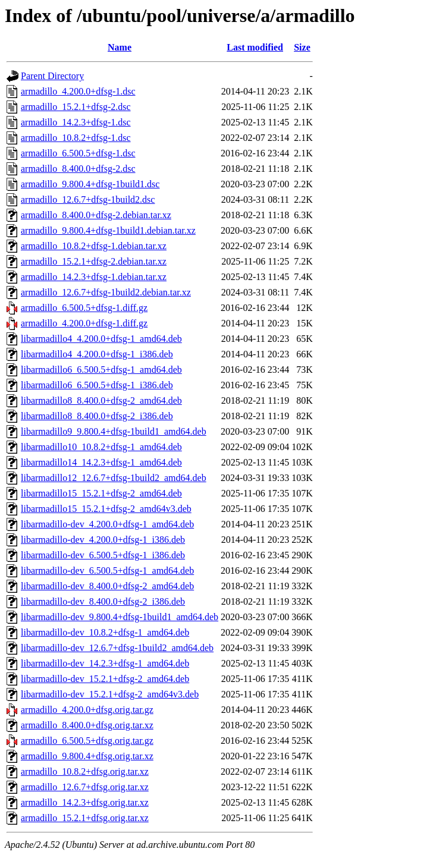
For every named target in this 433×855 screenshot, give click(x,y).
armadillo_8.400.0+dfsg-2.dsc (78, 169)
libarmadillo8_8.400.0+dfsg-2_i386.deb (97, 416)
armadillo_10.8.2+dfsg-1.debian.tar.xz (94, 246)
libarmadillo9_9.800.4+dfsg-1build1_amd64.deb (113, 431)
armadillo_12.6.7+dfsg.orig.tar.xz (85, 787)
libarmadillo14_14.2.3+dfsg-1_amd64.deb (101, 462)
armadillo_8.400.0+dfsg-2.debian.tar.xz (96, 215)
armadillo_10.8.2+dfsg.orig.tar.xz (85, 771)
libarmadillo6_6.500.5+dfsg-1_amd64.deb (101, 369)
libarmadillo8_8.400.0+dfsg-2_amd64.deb (101, 400)
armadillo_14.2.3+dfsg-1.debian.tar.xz (94, 277)
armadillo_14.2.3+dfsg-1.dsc (76, 122)
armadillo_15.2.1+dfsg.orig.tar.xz (85, 818)
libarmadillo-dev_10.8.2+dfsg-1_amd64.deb (105, 632)
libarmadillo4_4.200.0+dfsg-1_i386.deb (97, 354)
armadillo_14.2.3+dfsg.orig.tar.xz (85, 802)
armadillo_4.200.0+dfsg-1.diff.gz (84, 323)
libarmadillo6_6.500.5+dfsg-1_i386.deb (97, 385)
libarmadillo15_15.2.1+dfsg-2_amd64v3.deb (106, 509)
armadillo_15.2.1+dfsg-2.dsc (76, 107)
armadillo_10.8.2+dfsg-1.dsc (76, 138)
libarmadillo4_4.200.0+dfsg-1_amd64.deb (101, 339)
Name (119, 47)
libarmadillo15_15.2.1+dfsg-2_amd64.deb (101, 493)
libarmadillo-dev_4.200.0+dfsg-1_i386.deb (103, 540)
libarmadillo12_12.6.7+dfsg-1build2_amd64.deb (113, 478)
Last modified (255, 47)
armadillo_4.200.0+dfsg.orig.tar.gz (87, 710)
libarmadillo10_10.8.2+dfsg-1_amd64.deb (101, 447)
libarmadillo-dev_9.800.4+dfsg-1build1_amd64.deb (119, 617)
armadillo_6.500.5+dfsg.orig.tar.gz (87, 740)
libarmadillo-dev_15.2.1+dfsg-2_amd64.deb (105, 679)
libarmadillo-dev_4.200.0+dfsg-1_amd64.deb (107, 524)
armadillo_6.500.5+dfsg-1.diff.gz (84, 308)
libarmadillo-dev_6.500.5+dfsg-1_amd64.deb (107, 570)
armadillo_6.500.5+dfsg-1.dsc (78, 153)
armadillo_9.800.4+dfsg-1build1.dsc (90, 184)
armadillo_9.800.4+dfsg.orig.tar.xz (87, 756)
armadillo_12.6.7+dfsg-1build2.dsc (88, 199)
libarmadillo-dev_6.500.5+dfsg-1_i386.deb (103, 555)
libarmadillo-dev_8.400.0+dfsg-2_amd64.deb (107, 586)
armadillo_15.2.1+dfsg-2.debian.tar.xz (94, 261)
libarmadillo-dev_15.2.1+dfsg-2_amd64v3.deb (110, 694)
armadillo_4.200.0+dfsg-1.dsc (78, 91)
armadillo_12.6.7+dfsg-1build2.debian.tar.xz (106, 292)
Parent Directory (52, 76)
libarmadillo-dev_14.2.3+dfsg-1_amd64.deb (105, 663)
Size (302, 47)
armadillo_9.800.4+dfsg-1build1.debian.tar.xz (108, 230)
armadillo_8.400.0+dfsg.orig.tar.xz (87, 725)
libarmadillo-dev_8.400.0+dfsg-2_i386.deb (103, 601)
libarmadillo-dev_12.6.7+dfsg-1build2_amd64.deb (117, 648)
